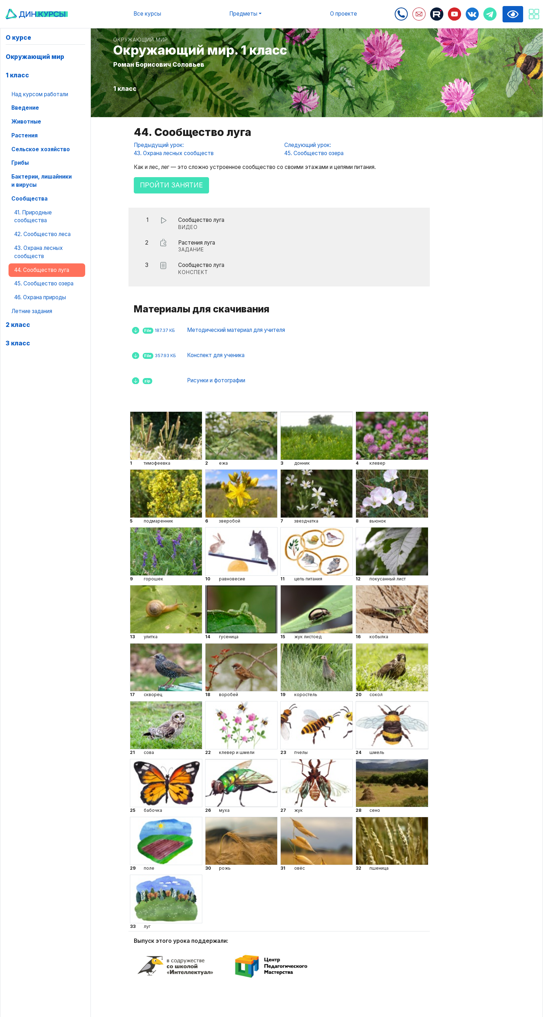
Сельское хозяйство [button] (40, 149)
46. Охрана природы (40, 297)
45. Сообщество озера (43, 283)
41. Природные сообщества (33, 216)
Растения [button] (24, 135)
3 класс (18, 343)
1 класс (17, 75)
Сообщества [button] (29, 198)
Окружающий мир (35, 56)
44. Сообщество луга (41, 270)
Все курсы (147, 13)
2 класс (18, 324)
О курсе (18, 37)
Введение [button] (25, 107)
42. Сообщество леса (42, 234)
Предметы (243, 13)
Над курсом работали (39, 94)
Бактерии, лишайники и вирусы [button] (41, 180)
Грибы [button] (20, 162)
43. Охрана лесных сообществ (38, 252)
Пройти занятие (171, 185)
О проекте (343, 13)
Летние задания (31, 311)
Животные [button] (26, 121)
